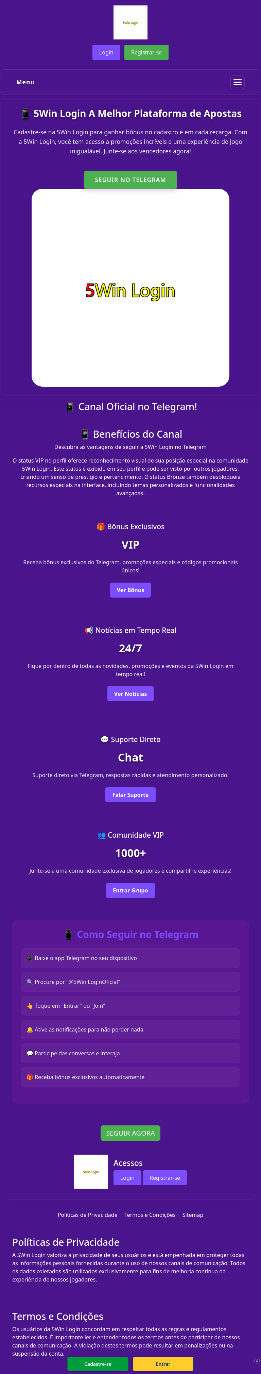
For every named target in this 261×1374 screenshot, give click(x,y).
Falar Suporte (130, 795)
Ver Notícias (130, 694)
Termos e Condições (150, 1215)
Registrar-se (146, 52)
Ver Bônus (130, 590)
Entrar (163, 1364)
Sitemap (193, 1215)
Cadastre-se (97, 1364)
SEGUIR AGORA (130, 1133)
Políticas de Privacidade (88, 1215)
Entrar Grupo (130, 890)
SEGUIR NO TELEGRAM (130, 179)
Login (106, 52)
